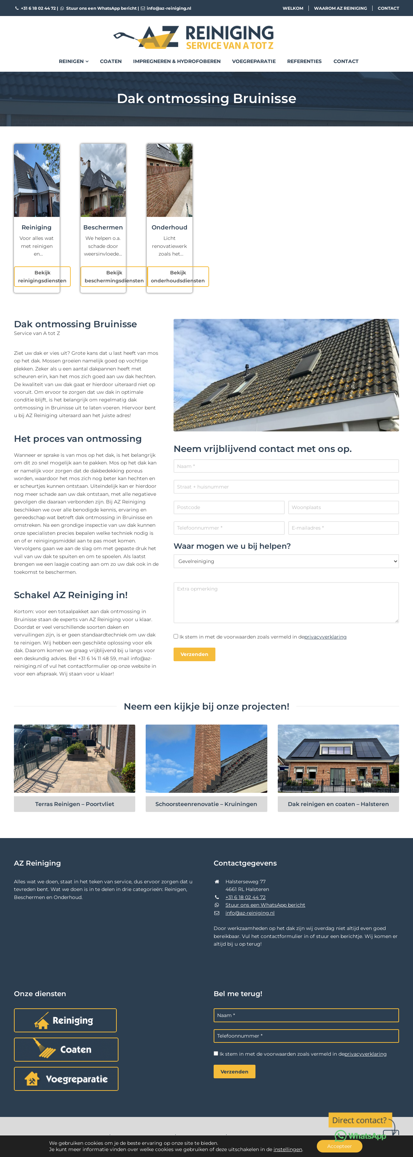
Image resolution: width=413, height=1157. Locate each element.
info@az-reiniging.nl (166, 8)
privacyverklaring (325, 637)
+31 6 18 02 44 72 (35, 8)
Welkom (293, 8)
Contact (388, 8)
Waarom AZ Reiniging (340, 8)
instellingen (288, 1149)
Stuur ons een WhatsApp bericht (98, 8)
